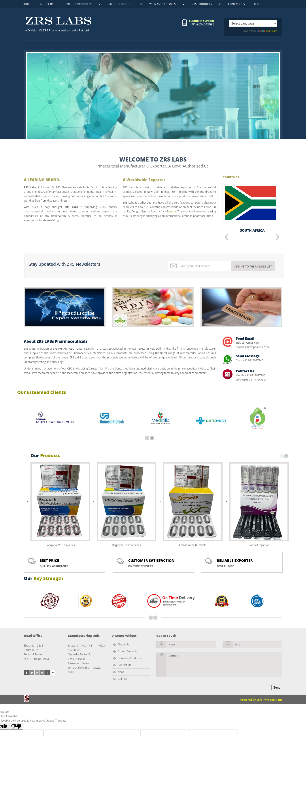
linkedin (37, 672)
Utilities (122, 679)
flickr (53, 672)
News (121, 672)
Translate (267, 31)
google (47, 672)
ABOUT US (47, 4)
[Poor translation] (16, 726)
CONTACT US (236, 4)
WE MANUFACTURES (165, 5)
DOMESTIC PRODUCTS (79, 5)
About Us (123, 644)
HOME (27, 4)
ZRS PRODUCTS (204, 5)
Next (277, 237)
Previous (226, 237)
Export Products (128, 651)
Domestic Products (129, 658)
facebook (26, 672)
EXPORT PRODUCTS (122, 5)
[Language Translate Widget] (253, 23)
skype (42, 672)
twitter (31, 672)
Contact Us (124, 665)
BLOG (257, 4)
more (172, 211)
